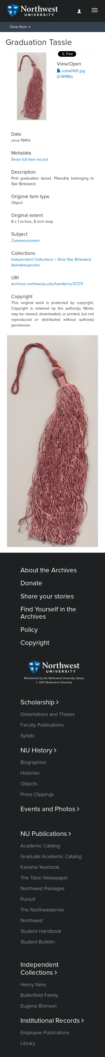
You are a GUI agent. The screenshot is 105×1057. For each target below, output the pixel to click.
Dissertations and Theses (47, 714)
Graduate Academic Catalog (50, 856)
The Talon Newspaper (44, 878)
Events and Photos (50, 809)
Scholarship (39, 702)
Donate (31, 583)
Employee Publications (44, 1032)
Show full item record (29, 159)
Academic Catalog (40, 846)
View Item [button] (20, 26)
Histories (29, 773)
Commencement (25, 240)
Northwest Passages (42, 888)
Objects (28, 784)
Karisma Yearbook (39, 867)
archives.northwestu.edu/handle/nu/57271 (47, 284)
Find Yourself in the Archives (48, 613)
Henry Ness (33, 984)
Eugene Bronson (38, 1006)
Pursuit (27, 899)
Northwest (31, 920)
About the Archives (48, 570)
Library (27, 1043)
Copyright (34, 643)
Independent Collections (39, 968)
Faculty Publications (42, 725)
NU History (38, 750)
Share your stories (47, 596)
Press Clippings (37, 794)
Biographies (33, 762)
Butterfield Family (39, 995)
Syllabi (27, 735)
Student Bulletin (37, 942)
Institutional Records (52, 1021)
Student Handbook (40, 931)
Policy (29, 630)
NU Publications (45, 834)
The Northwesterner (42, 910)
